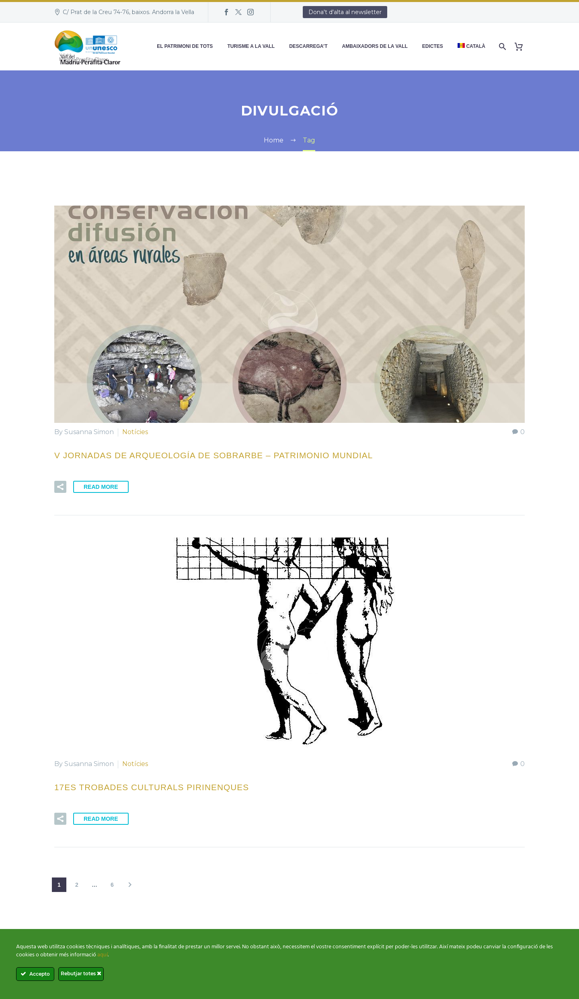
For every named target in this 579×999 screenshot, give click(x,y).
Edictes (432, 46)
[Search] (501, 46)
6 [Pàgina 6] (112, 885)
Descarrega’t (308, 46)
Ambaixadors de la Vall (375, 46)
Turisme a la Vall (251, 46)
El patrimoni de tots (185, 46)
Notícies (135, 432)
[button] (60, 487)
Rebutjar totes (81, 973)
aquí (102, 955)
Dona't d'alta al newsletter (345, 12)
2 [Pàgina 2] (76, 885)
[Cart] (522, 46)
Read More (101, 487)
